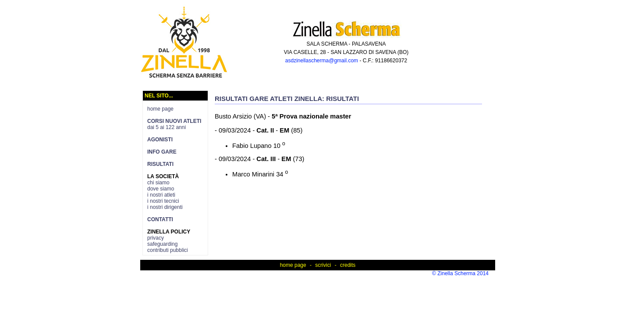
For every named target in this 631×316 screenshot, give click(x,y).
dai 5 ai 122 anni (174, 124)
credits (347, 265)
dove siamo (160, 189)
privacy (155, 238)
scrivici (323, 265)
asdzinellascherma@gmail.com (321, 60)
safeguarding (162, 244)
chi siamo (158, 183)
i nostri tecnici (163, 201)
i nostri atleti (161, 195)
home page (160, 109)
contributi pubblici (167, 250)
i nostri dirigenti (165, 207)
